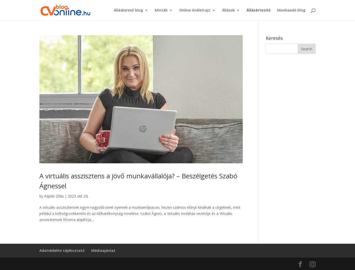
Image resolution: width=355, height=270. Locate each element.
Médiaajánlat (103, 250)
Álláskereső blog (128, 10)
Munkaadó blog (291, 10)
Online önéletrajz (194, 10)
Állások (228, 10)
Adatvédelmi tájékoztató (62, 250)
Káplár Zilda (54, 196)
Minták (161, 10)
